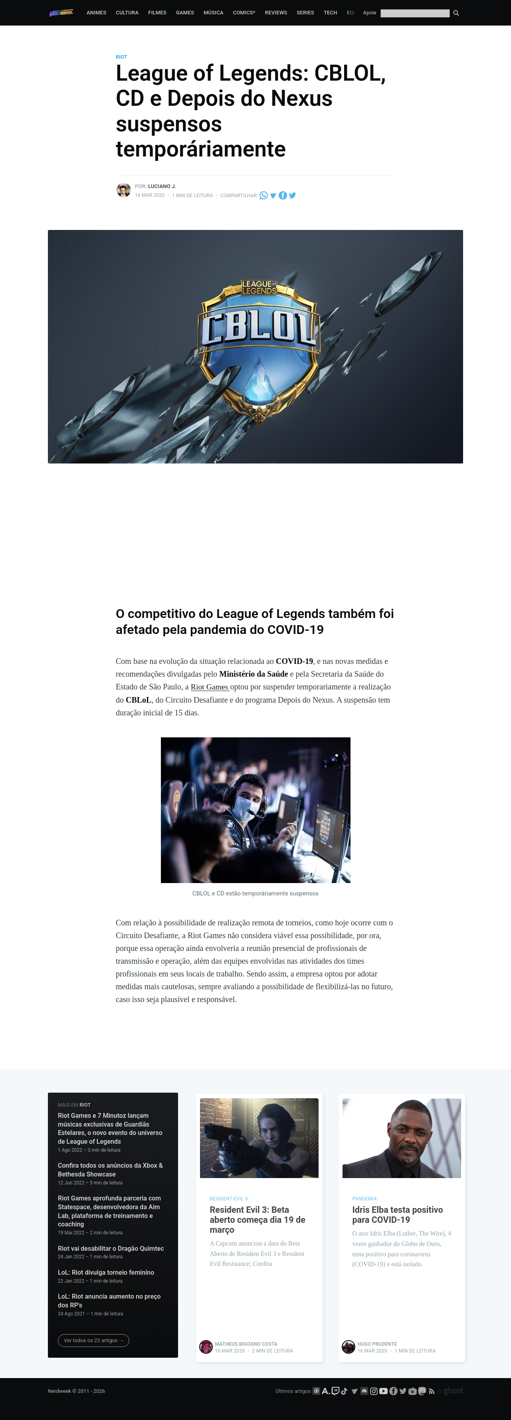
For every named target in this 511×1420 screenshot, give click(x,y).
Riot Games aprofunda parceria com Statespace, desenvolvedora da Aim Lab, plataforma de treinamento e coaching (109, 1211)
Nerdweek (59, 1391)
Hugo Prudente (377, 1343)
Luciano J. (162, 186)
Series (305, 13)
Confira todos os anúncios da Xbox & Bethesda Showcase (110, 1170)
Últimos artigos (293, 1391)
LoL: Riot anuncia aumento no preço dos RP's (109, 1301)
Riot (121, 57)
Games (185, 13)
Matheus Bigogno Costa (246, 1343)
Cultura (127, 13)
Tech (330, 13)
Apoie (369, 13)
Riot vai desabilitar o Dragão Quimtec (111, 1248)
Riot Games (211, 686)
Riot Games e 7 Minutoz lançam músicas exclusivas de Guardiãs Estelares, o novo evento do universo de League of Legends (110, 1128)
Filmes (157, 13)
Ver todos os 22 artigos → (94, 1340)
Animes (96, 13)
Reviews (276, 13)
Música (214, 13)
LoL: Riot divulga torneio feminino (106, 1272)
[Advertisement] (255, 539)
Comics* (244, 13)
